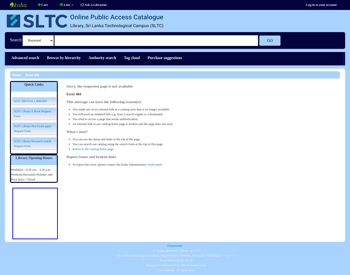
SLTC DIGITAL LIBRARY (30, 101)
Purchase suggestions (165, 58)
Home (16, 75)
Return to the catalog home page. (93, 149)
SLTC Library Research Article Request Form (32, 144)
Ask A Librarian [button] (94, 5)
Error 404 (32, 75)
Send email (155, 164)
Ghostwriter (175, 246)
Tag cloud (132, 58)
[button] (42, 5)
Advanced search (25, 58)
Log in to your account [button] (321, 5)
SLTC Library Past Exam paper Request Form (33, 128)
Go (270, 40)
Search (16, 39)
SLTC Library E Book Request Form (32, 114)
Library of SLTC (22, 5)
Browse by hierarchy (64, 58)
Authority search (102, 58)
